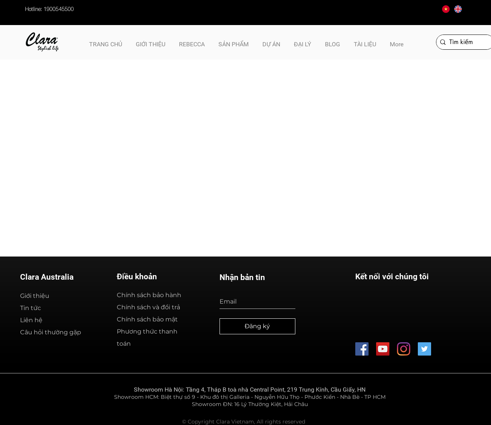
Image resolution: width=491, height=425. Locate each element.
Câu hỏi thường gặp (50, 332)
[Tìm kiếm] (463, 42)
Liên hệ (31, 320)
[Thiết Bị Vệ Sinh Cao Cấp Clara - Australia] (382, 349)
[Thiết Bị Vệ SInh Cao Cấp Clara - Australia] (362, 349)
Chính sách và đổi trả (148, 307)
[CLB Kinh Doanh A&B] (424, 349)
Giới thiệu (34, 295)
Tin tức (30, 308)
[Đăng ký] (257, 326)
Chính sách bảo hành (149, 295)
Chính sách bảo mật (147, 319)
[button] (365, 41)
